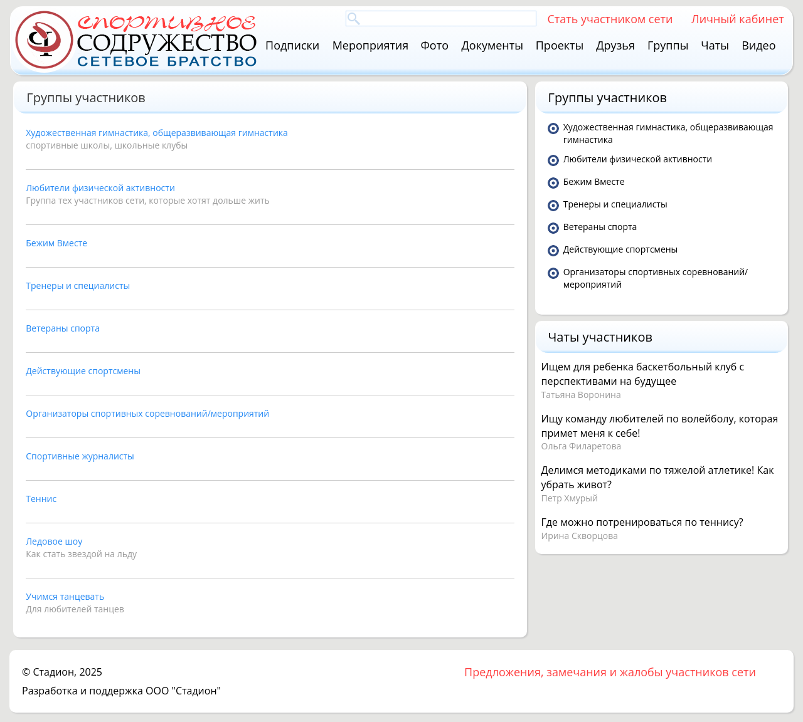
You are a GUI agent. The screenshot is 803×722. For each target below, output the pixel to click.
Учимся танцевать (65, 596)
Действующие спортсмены (83, 371)
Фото (435, 45)
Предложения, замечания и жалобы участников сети (610, 671)
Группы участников (607, 97)
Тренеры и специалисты (78, 285)
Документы (492, 45)
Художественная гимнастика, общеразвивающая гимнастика (157, 133)
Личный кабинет (737, 18)
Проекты (560, 45)
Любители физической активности (100, 188)
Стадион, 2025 (67, 672)
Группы (668, 45)
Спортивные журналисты (80, 456)
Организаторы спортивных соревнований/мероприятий (147, 413)
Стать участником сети (610, 18)
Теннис (41, 499)
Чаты (715, 45)
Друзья (615, 45)
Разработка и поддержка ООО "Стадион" (121, 691)
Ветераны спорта (63, 328)
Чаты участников (600, 336)
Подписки (292, 45)
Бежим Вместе (56, 243)
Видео (758, 45)
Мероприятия (370, 45)
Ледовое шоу (54, 541)
